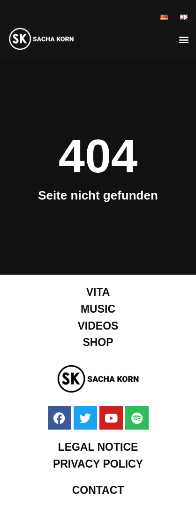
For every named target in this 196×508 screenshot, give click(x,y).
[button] (183, 39)
